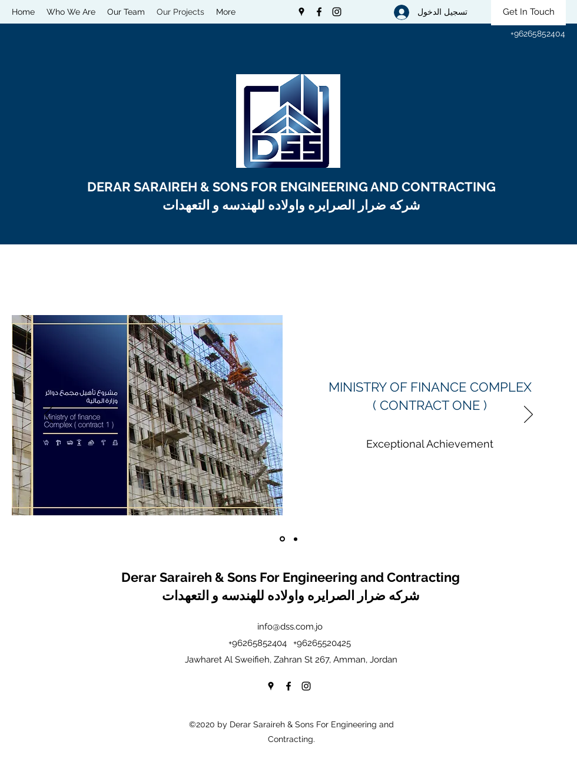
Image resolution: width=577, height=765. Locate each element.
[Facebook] (319, 12)
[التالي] (528, 415)
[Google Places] (301, 12)
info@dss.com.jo (290, 626)
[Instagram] (337, 12)
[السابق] (48, 415)
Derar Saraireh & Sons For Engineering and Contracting (292, 577)
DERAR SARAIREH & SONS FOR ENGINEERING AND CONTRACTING (293, 186)
